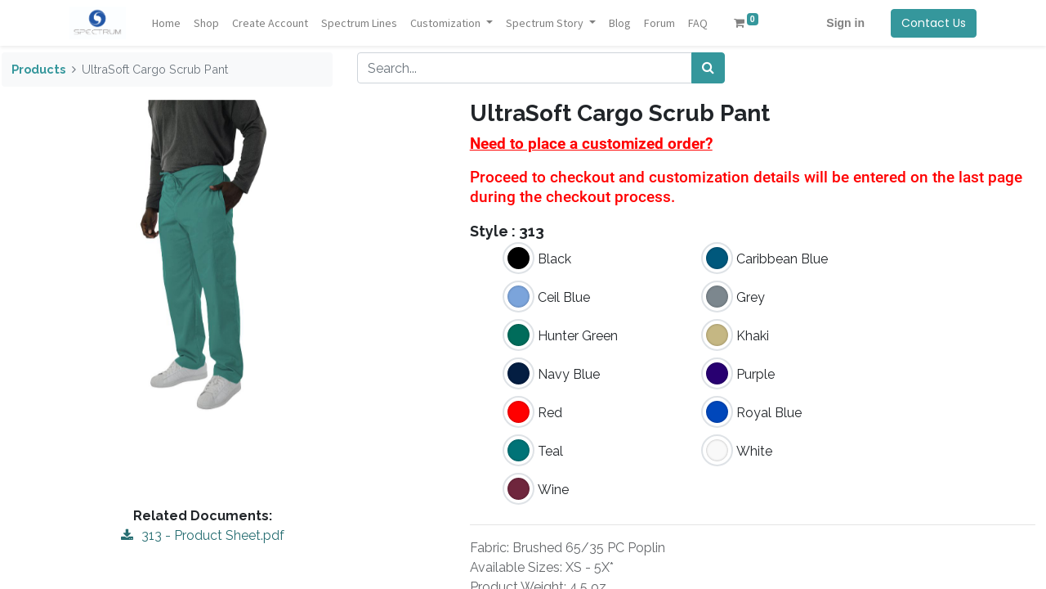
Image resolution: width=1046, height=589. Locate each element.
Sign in (845, 22)
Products (38, 69)
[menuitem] (166, 23)
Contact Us (933, 23)
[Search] (708, 67)
